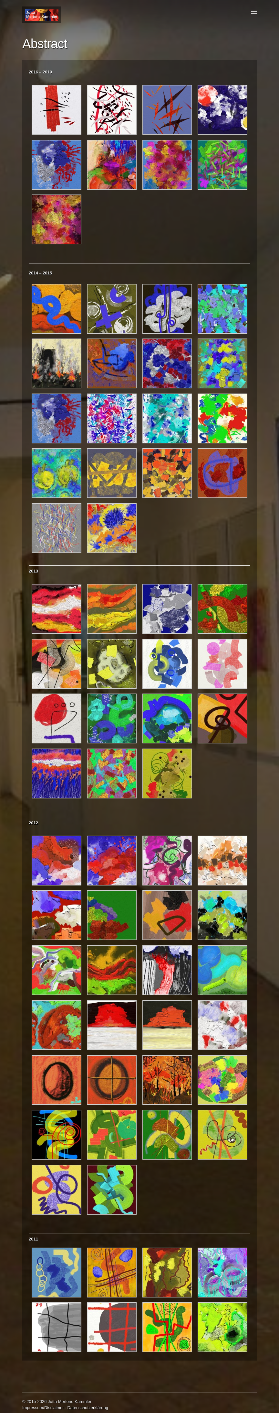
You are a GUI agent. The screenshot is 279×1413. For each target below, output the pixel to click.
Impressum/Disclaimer (43, 1407)
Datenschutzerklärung (87, 1407)
